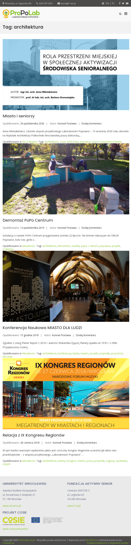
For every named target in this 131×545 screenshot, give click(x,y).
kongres (71, 460)
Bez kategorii (29, 141)
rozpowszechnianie (111, 141)
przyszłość (117, 353)
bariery (61, 460)
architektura (51, 141)
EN (107, 3)
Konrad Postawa (67, 123)
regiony (110, 460)
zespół (6, 464)
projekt (116, 246)
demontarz (64, 246)
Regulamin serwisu (119, 542)
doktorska (72, 141)
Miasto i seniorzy (19, 116)
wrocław (7, 356)
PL (113, 3)
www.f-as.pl (74, 505)
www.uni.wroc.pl (12, 505)
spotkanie (121, 460)
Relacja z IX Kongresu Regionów (34, 435)
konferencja (64, 353)
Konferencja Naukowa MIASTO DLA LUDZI (42, 327)
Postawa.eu (8, 542)
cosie (63, 141)
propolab (104, 353)
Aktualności (28, 246)
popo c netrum (89, 246)
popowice (85, 141)
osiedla (76, 246)
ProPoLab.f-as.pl (27, 540)
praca (95, 141)
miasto (85, 353)
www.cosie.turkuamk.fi (15, 529)
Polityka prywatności (97, 542)
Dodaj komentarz (91, 123)
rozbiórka (8, 249)
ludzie (76, 353)
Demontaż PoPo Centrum (28, 220)
